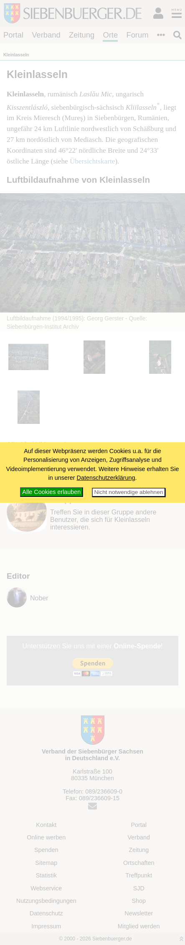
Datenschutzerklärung (106, 477)
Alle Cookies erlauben (51, 492)
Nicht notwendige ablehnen (128, 492)
